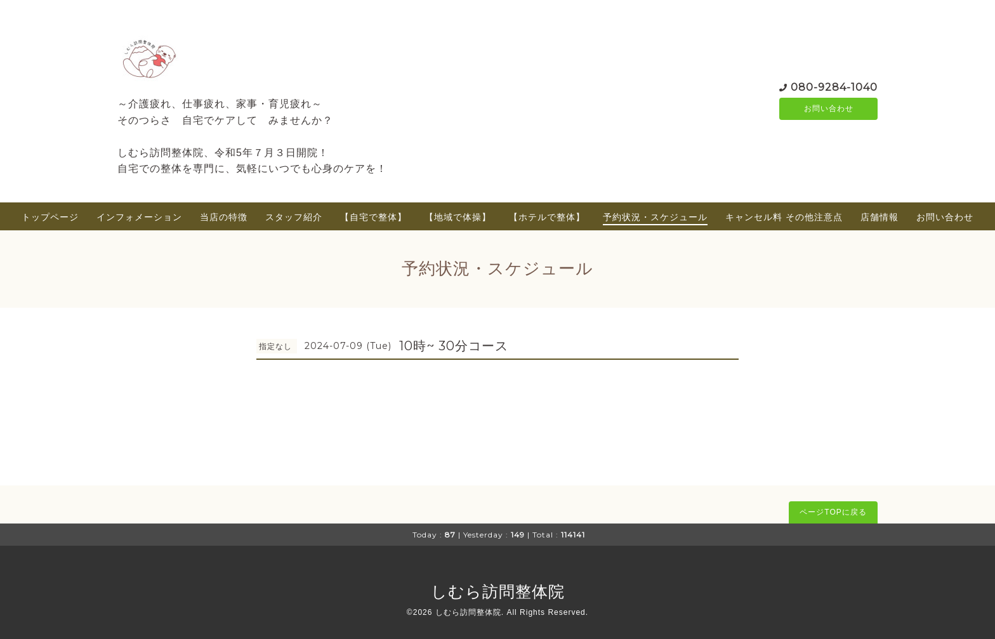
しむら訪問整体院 (498, 591)
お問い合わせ (828, 108)
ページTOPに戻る (833, 512)
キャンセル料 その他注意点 (784, 217)
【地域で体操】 (458, 217)
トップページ (50, 217)
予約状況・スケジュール (655, 217)
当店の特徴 (223, 217)
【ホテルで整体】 (547, 217)
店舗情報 (879, 217)
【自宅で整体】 (373, 217)
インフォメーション (139, 217)
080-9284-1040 (834, 86)
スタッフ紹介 (293, 217)
